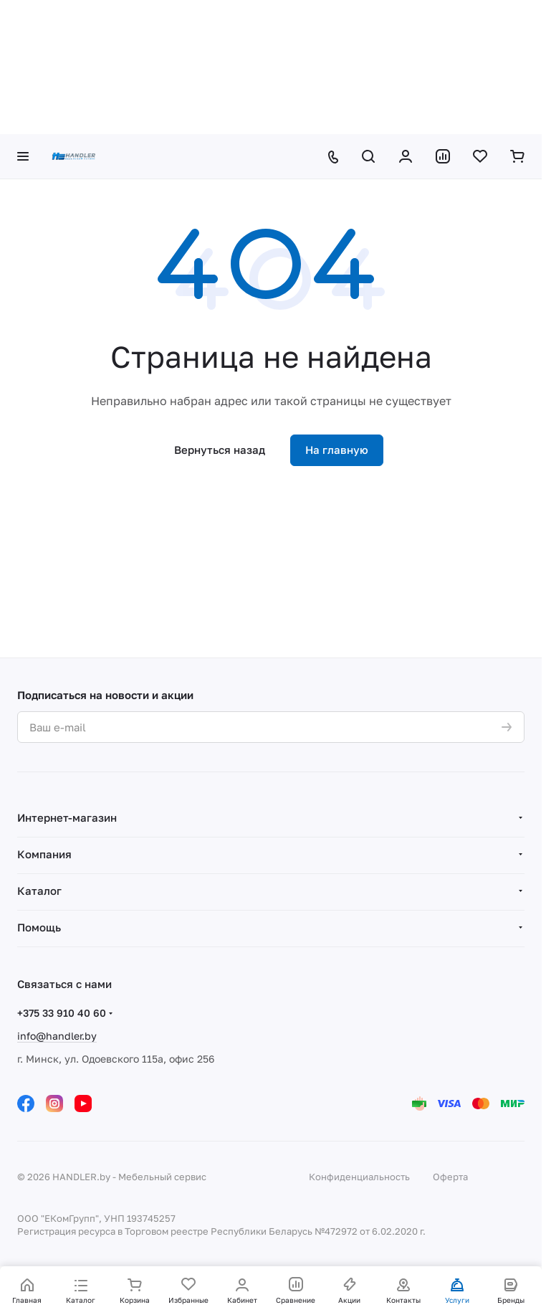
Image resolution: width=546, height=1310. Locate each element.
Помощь (39, 927)
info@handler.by (57, 1036)
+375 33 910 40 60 (61, 1013)
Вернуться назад (219, 449)
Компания (44, 854)
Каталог (39, 890)
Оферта (450, 1176)
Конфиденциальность (359, 1176)
